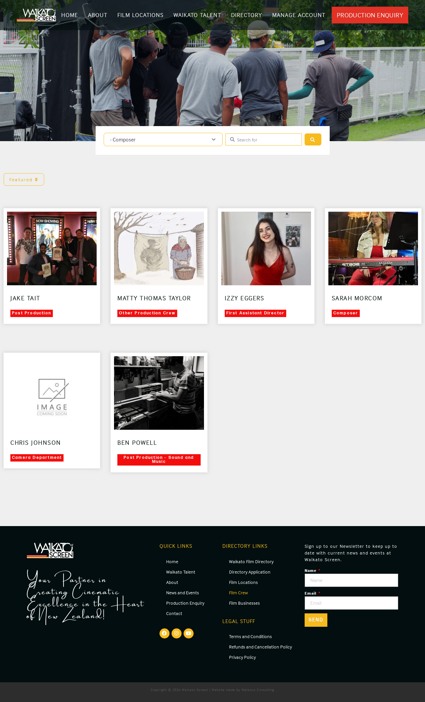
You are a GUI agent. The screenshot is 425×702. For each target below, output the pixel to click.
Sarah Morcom (357, 298)
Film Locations (140, 15)
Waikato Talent (197, 15)
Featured (23, 179)
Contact (174, 613)
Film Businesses (244, 603)
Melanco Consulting (258, 689)
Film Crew (238, 592)
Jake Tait (25, 298)
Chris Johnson (35, 442)
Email (311, 593)
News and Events (182, 592)
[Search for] (263, 139)
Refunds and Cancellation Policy (260, 646)
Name (311, 570)
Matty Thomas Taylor (154, 298)
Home (69, 15)
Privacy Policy (242, 657)
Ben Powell (137, 442)
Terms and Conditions (250, 636)
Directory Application (250, 572)
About (97, 15)
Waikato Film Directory (251, 561)
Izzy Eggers (244, 298)
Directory (246, 15)
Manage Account (298, 15)
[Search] (313, 139)
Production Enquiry (185, 603)
